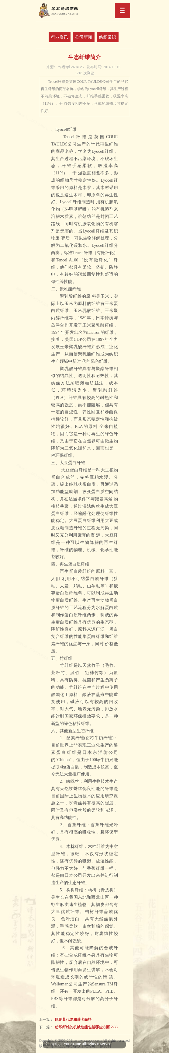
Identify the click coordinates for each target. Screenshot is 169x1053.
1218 (84, 73)
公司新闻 (83, 37)
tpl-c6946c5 (71, 67)
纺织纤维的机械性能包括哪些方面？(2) (86, 1027)
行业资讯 (59, 37)
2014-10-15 (103, 67)
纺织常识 (107, 37)
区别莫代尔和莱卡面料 (73, 1019)
